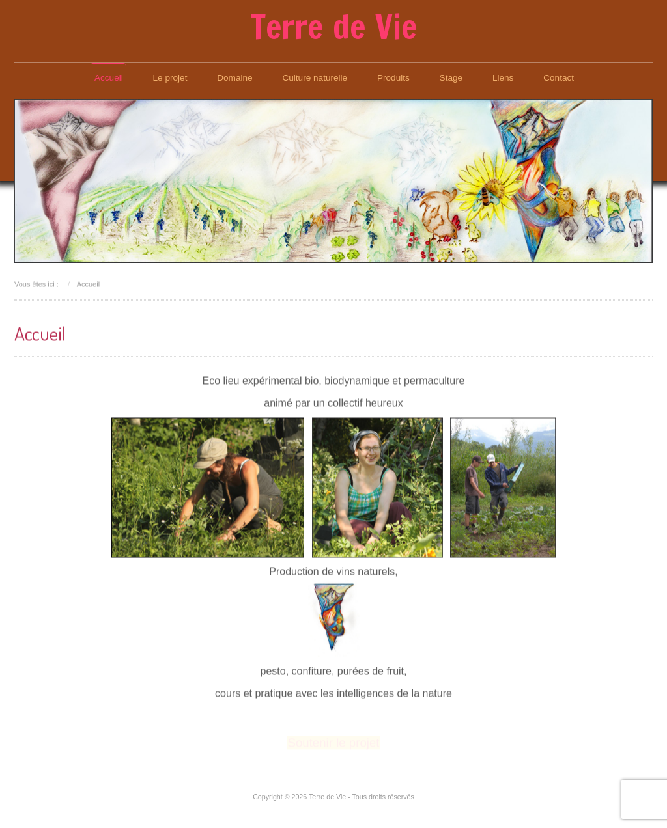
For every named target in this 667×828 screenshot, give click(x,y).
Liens (503, 78)
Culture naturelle (314, 78)
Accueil (108, 78)
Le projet (170, 78)
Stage (451, 78)
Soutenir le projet (333, 742)
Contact (558, 78)
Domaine (234, 78)
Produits (393, 78)
